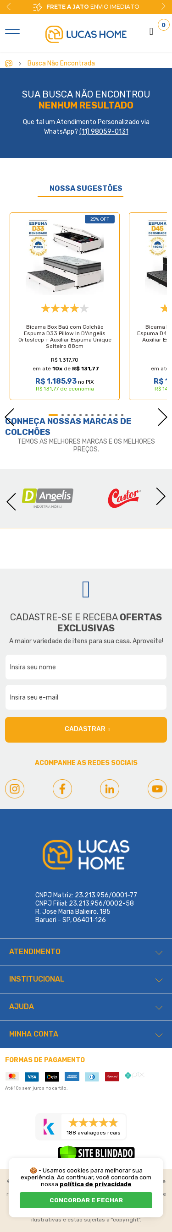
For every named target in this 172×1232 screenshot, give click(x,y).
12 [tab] (122, 415)
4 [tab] (74, 415)
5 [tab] (80, 415)
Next (163, 6)
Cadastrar (87, 729)
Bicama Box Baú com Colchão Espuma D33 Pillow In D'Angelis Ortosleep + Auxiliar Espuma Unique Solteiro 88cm (64, 336)
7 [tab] (92, 415)
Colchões (27, 432)
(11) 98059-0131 (103, 132)
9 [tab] (104, 415)
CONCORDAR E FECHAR (86, 1200)
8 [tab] (98, 415)
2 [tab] (62, 415)
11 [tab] (116, 415)
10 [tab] (110, 415)
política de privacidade (96, 1184)
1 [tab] (53, 415)
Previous (4, 414)
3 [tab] (68, 415)
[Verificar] (96, 1156)
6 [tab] (86, 415)
